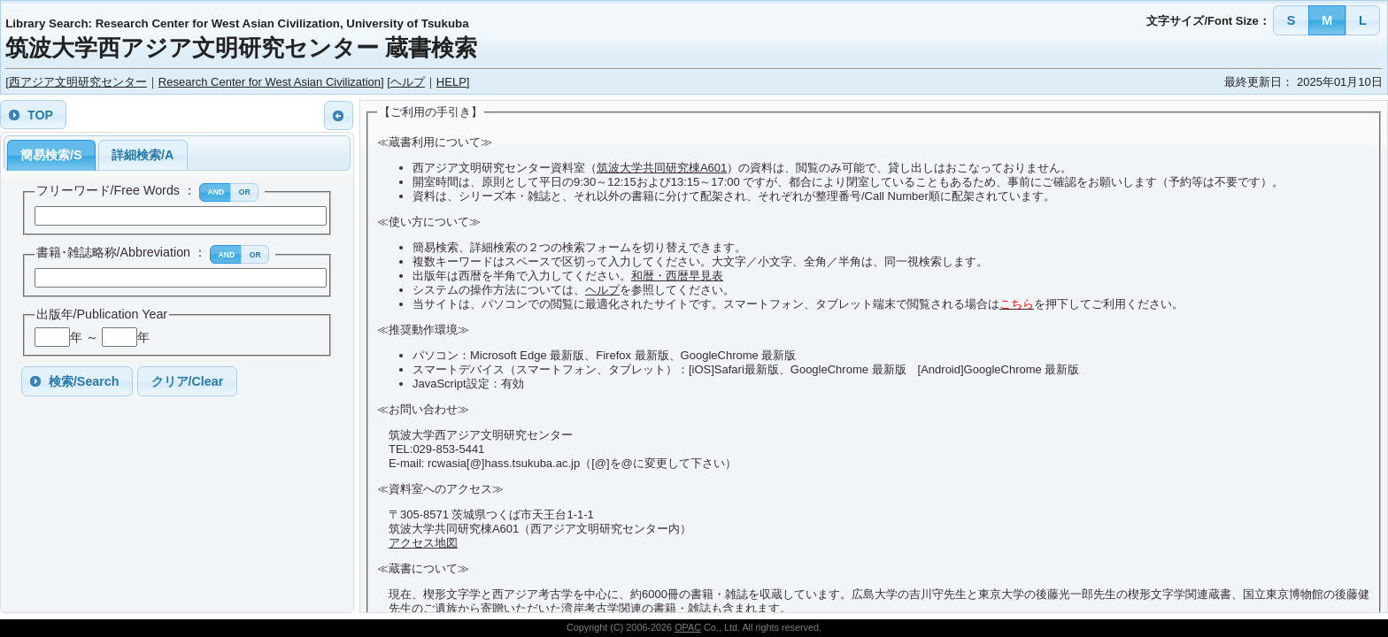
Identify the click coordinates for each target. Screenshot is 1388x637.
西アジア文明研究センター (78, 81)
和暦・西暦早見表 (677, 275)
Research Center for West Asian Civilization (269, 81)
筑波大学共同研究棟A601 (662, 167)
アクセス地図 (423, 542)
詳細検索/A (143, 155)
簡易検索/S (51, 155)
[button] (1290, 20)
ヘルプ (407, 81)
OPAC (688, 627)
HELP (451, 81)
